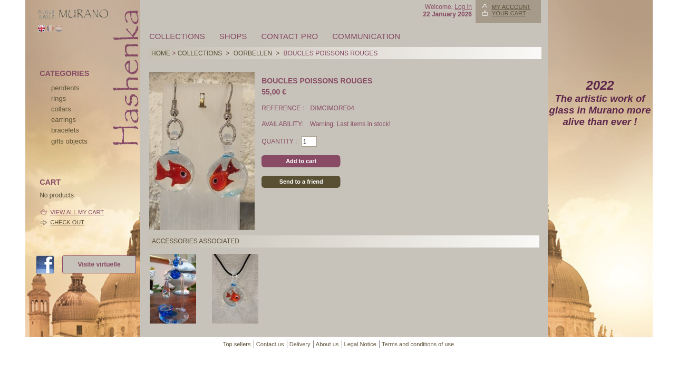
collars (61, 109)
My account (511, 7)
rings (58, 98)
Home (160, 53)
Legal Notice (360, 344)
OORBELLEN (253, 53)
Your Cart (509, 13)
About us (327, 344)
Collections (177, 36)
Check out (67, 222)
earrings (63, 120)
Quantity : (279, 141)
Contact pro (289, 36)
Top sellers (237, 344)
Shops (233, 36)
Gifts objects (69, 141)
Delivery (300, 344)
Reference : (283, 108)
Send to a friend (301, 181)
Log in (463, 7)
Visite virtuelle (99, 264)
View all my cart (77, 212)
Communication (366, 36)
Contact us (270, 344)
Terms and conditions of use (418, 344)
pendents (65, 88)
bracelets (65, 130)
